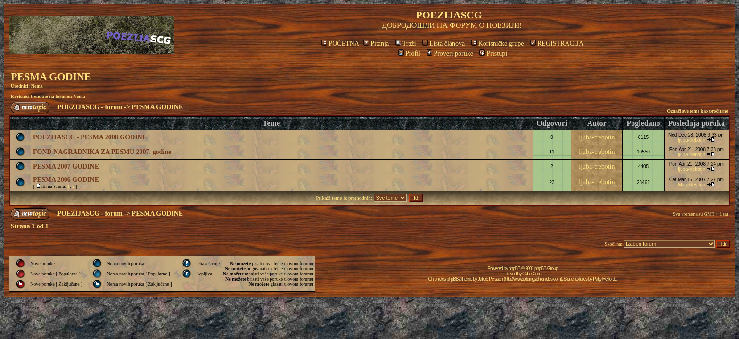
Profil (409, 53)
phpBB (514, 268)
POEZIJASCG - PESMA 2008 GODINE (90, 137)
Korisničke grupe (497, 43)
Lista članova (443, 43)
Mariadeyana (691, 184)
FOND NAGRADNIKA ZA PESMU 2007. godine (102, 151)
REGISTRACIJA (556, 43)
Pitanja (376, 43)
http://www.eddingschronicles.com (533, 279)
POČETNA (340, 43)
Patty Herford (604, 279)
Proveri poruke (450, 53)
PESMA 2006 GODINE (66, 179)
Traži (405, 43)
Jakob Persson (490, 279)
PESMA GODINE (51, 76)
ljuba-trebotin (597, 137)
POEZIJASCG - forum (90, 107)
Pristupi (493, 53)
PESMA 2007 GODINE (66, 166)
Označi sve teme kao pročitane (697, 110)
